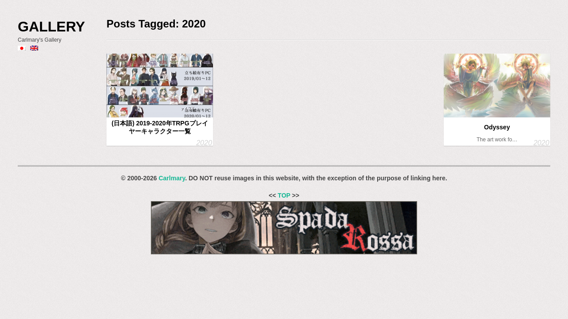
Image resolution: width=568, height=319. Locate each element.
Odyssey (497, 127)
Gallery (51, 27)
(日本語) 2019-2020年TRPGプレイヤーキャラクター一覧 (159, 127)
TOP (284, 195)
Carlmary (171, 178)
